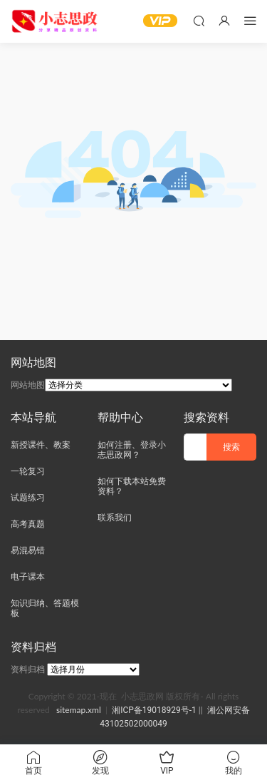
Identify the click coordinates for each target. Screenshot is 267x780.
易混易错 (28, 550)
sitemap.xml (78, 709)
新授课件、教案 (40, 445)
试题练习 (28, 498)
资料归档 (28, 669)
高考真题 (28, 524)
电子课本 (28, 577)
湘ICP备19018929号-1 (154, 710)
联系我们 (115, 518)
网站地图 (28, 385)
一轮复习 (28, 471)
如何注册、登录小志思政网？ (132, 450)
